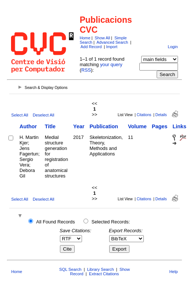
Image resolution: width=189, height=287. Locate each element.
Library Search (100, 269)
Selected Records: (111, 222)
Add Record (91, 46)
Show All (102, 38)
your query (111, 64)
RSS (86, 70)
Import (111, 46)
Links (179, 126)
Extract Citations (104, 274)
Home (85, 38)
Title (50, 126)
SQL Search (70, 269)
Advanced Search (112, 42)
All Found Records (55, 222)
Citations (144, 115)
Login (173, 46)
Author (28, 126)
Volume (137, 126)
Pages (159, 126)
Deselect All (43, 115)
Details (161, 115)
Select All (19, 115)
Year (78, 126)
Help (174, 271)
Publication (104, 126)
